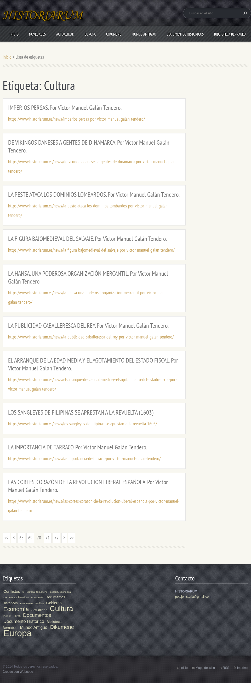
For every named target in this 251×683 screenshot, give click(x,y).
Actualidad (65, 34)
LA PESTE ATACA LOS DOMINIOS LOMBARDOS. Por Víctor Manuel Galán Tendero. (94, 194)
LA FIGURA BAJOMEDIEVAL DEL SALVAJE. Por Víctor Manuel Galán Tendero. (87, 239)
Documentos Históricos (185, 34)
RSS (226, 668)
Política (40, 603)
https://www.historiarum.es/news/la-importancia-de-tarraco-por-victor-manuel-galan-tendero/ (84, 458)
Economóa (37, 597)
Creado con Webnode (18, 672)
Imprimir (242, 668)
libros (17, 615)
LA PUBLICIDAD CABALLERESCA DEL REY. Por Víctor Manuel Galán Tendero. (88, 325)
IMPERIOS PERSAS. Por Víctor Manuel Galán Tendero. (65, 108)
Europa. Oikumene (37, 591)
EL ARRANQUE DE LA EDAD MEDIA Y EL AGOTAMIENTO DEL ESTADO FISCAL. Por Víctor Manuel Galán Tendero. (93, 364)
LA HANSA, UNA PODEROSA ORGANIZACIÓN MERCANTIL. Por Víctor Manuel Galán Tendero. (88, 277)
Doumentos (26, 603)
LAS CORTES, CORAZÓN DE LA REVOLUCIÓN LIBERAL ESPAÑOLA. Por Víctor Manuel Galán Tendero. (88, 486)
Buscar (244, 13)
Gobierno (53, 603)
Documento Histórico (23, 621)
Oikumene (113, 34)
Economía (16, 609)
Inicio (14, 34)
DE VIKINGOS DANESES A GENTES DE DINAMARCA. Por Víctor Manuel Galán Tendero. (88, 146)
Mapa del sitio (205, 668)
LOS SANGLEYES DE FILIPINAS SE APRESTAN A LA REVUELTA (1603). (81, 412)
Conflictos (11, 591)
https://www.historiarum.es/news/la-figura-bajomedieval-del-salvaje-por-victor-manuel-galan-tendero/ (91, 250)
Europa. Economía (60, 591)
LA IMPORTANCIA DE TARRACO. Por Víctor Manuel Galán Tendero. (77, 447)
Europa (90, 34)
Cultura (61, 609)
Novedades (37, 34)
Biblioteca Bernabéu (230, 34)
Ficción (7, 615)
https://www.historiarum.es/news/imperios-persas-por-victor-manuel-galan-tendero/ (76, 119)
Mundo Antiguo (144, 34)
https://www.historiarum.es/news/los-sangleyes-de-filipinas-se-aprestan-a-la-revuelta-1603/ (82, 424)
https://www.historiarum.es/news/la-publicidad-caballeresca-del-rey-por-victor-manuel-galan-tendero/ (91, 337)
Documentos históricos (16, 597)
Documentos (37, 615)
